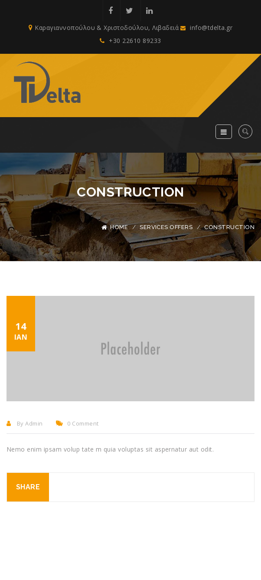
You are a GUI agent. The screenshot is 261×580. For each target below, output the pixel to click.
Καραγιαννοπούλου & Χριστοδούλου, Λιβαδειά (104, 27)
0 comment (77, 423)
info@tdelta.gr (206, 27)
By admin (25, 423)
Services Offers (166, 227)
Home (119, 227)
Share (28, 487)
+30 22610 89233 (130, 40)
